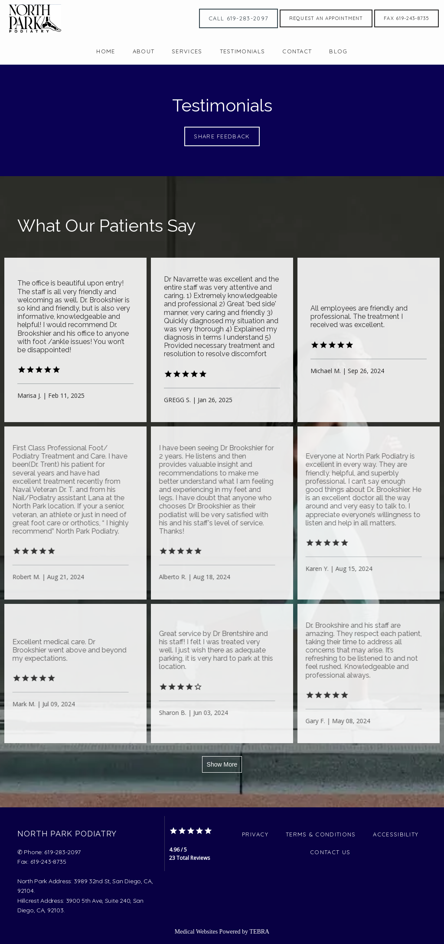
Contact (297, 51)
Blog (338, 51)
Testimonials (242, 51)
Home (105, 51)
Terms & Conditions (321, 834)
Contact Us (330, 852)
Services (187, 51)
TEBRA (259, 931)
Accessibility (395, 834)
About (144, 51)
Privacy (255, 834)
